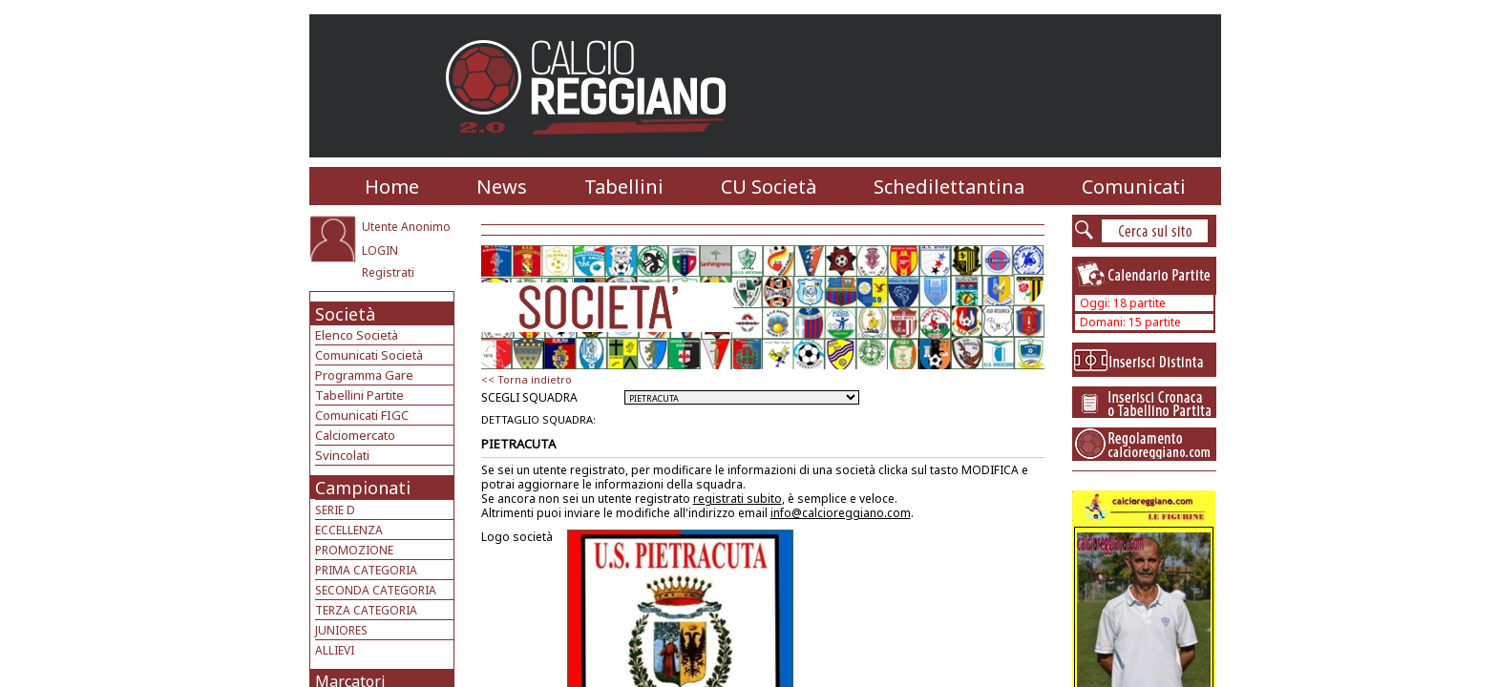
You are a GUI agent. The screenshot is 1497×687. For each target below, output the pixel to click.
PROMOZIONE (354, 550)
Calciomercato (355, 435)
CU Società (768, 186)
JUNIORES (341, 630)
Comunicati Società (369, 355)
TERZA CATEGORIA (366, 610)
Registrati (388, 272)
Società (345, 313)
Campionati (363, 487)
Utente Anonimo (406, 227)
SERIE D (335, 510)
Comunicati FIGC (362, 415)
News (501, 186)
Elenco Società (356, 335)
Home (392, 186)
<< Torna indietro (526, 379)
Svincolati (342, 455)
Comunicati (1134, 186)
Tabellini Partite (359, 395)
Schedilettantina (949, 186)
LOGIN (380, 250)
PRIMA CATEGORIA (366, 570)
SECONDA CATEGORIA (375, 590)
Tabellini (624, 186)
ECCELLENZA (349, 530)
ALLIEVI (334, 650)
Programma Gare (364, 375)
